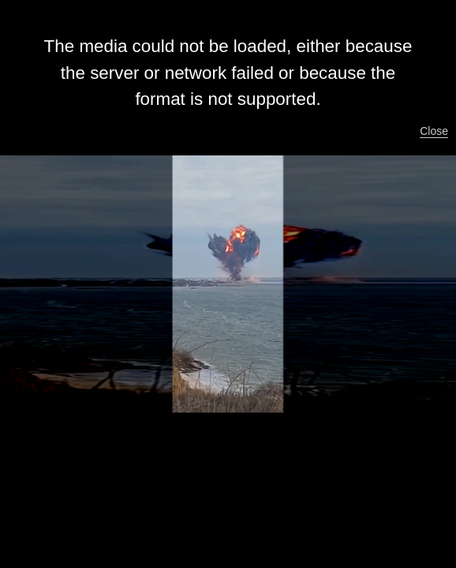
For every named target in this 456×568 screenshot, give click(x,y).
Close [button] (434, 131)
